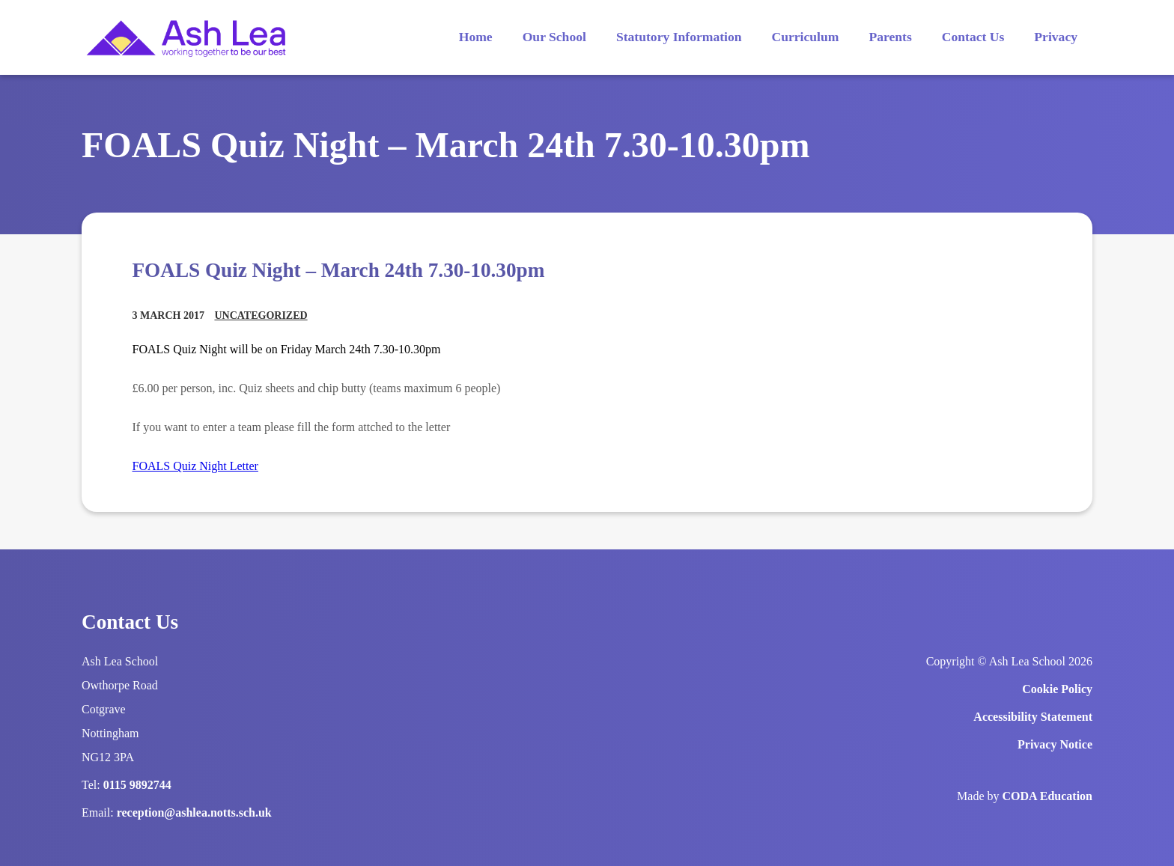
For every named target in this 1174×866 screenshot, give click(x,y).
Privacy (1055, 36)
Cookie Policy (1057, 689)
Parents (890, 36)
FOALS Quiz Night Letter (195, 466)
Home (476, 36)
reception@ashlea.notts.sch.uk (194, 812)
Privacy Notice (1055, 744)
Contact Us (973, 36)
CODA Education (1047, 796)
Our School (554, 36)
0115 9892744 (137, 784)
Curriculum (805, 36)
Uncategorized (260, 315)
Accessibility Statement (1032, 716)
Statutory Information (679, 36)
